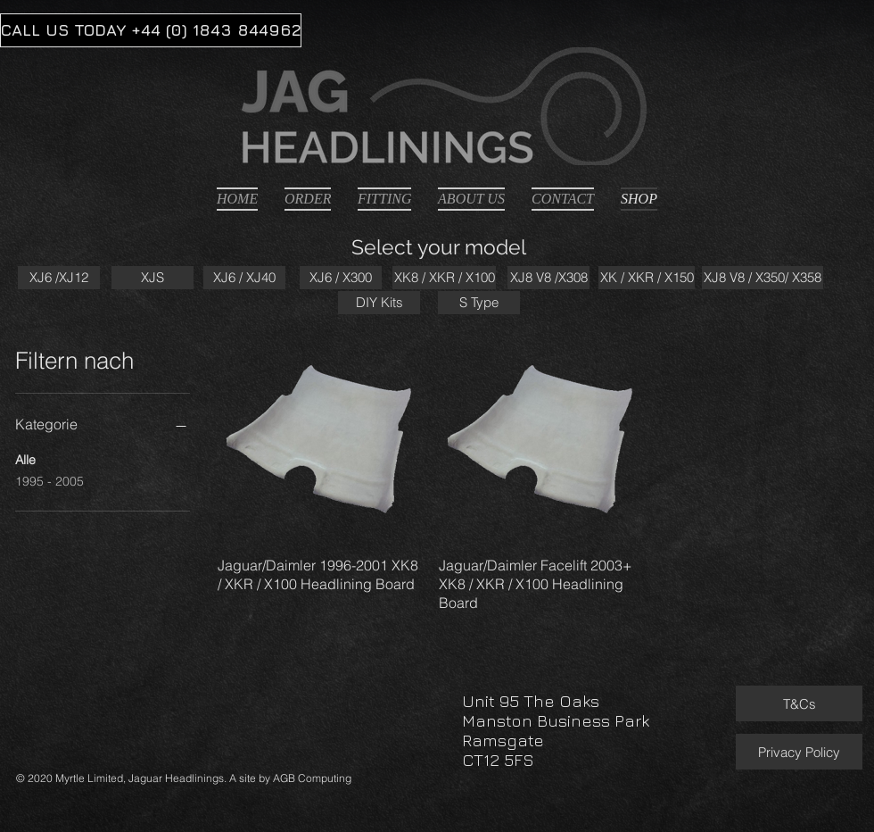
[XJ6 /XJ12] (59, 277)
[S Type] (479, 302)
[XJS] (152, 277)
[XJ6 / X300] (341, 277)
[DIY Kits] (379, 302)
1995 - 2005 (49, 480)
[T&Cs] (799, 703)
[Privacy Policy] (799, 752)
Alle (25, 459)
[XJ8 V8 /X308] (548, 277)
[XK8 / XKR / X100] (444, 277)
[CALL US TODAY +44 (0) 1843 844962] (150, 30)
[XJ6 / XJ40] (244, 277)
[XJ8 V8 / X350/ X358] (762, 277)
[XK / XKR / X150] (646, 277)
